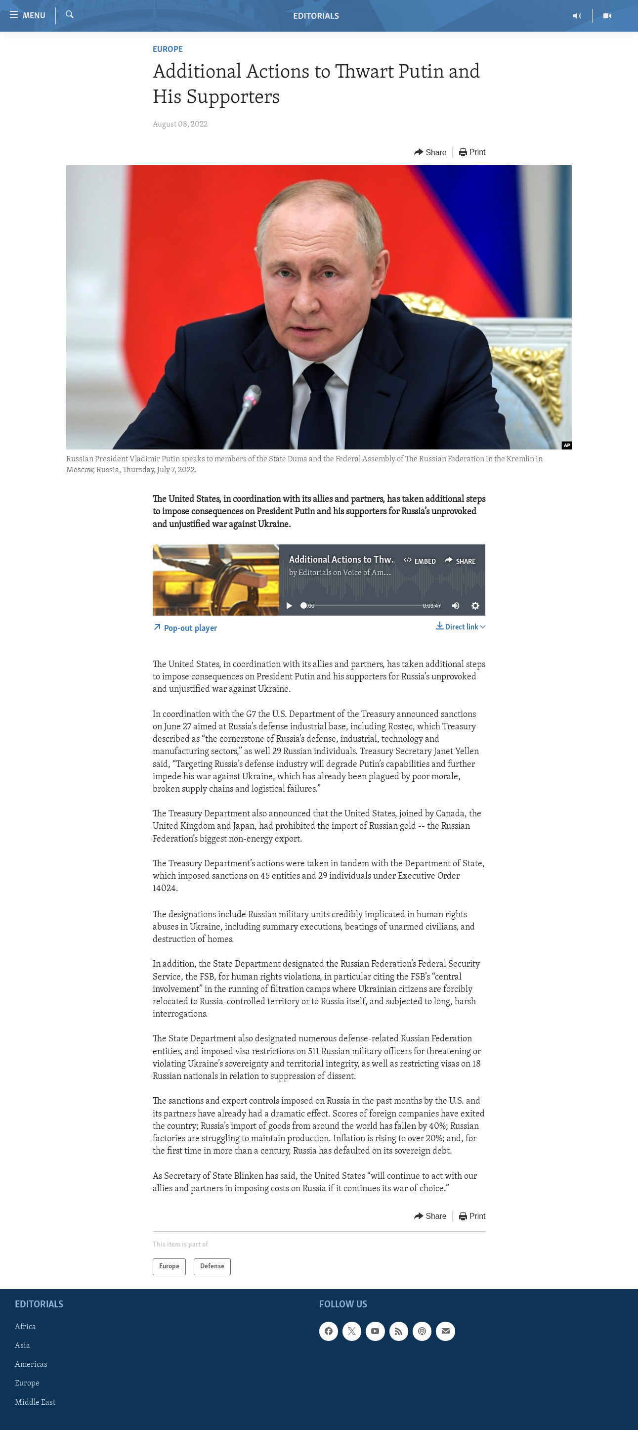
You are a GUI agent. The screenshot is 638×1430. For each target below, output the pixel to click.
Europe (168, 49)
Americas (31, 1365)
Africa (25, 1327)
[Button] (430, 152)
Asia (22, 1346)
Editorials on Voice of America (349, 573)
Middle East (35, 1403)
